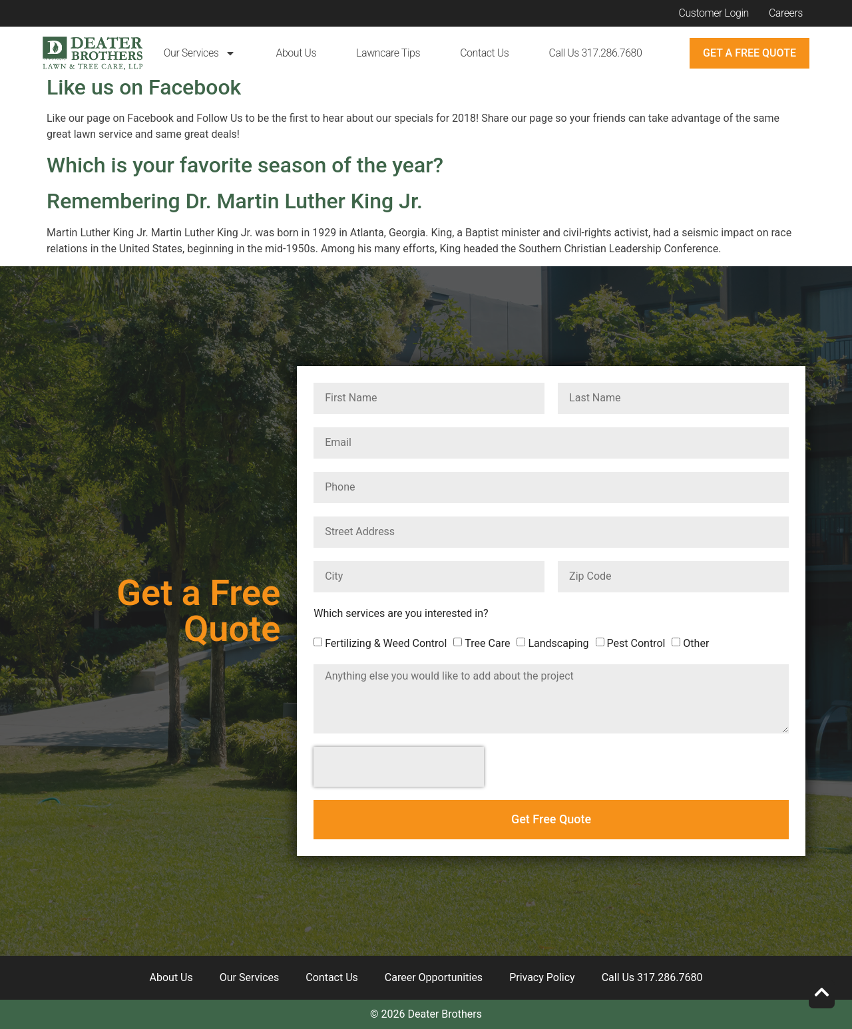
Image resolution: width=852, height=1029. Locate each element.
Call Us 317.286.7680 (595, 53)
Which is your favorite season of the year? (245, 165)
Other (696, 643)
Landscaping (558, 643)
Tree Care (487, 643)
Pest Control (636, 643)
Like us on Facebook (144, 87)
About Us (296, 53)
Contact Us (484, 53)
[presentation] (399, 767)
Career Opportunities (434, 977)
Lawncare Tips (388, 53)
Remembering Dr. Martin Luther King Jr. (235, 201)
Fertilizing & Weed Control (386, 643)
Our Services (200, 53)
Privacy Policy (542, 977)
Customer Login (714, 13)
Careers (786, 13)
